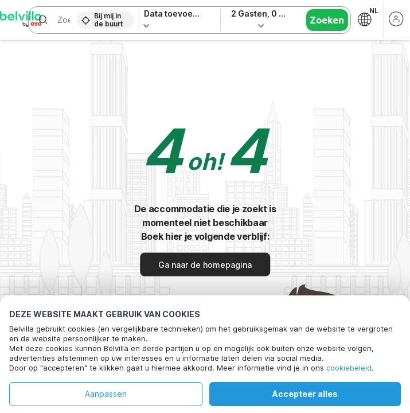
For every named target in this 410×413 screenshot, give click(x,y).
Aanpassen (106, 394)
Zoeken (327, 20)
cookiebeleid (349, 367)
